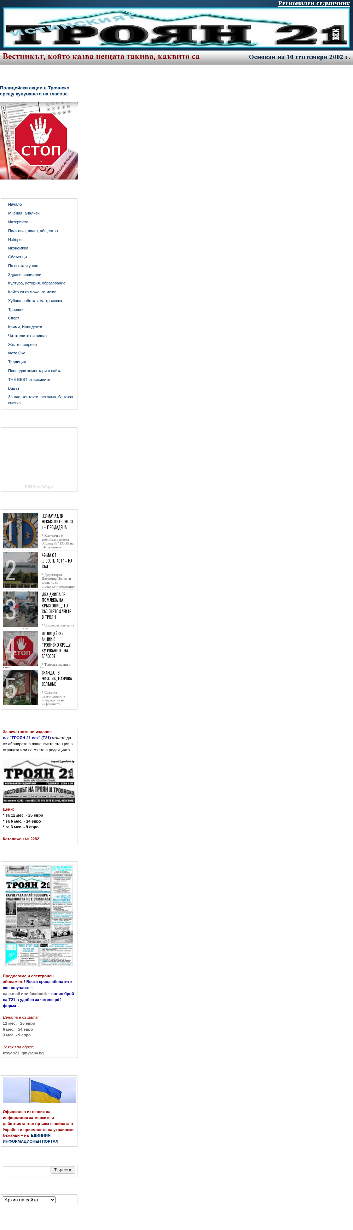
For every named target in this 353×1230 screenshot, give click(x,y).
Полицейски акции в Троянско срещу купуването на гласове (34, 90)
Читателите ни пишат (27, 336)
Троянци (15, 309)
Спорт (13, 318)
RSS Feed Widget (39, 487)
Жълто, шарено (22, 344)
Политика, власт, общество (33, 231)
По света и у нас (23, 266)
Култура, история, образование (36, 283)
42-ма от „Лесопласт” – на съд (57, 560)
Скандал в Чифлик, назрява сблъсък (57, 678)
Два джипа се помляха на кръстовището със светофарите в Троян (56, 606)
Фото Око (16, 353)
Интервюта (18, 222)
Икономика (18, 248)
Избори (15, 239)
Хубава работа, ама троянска (35, 301)
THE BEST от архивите (29, 379)
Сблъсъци (17, 257)
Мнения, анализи (24, 213)
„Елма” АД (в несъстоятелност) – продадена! (58, 521)
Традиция (17, 362)
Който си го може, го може (32, 292)
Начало (15, 204)
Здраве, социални (24, 274)
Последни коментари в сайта (35, 371)
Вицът (13, 388)
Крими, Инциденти (25, 327)
